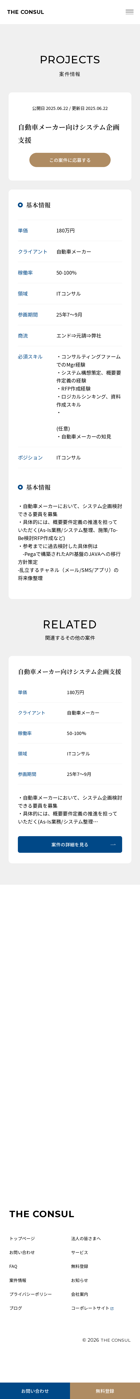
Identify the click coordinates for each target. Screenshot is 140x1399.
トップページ (23, 1258)
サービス (80, 1272)
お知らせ (80, 1301)
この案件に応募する (70, 161)
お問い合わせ (35, 1390)
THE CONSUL (27, 12)
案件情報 (18, 1301)
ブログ (16, 1330)
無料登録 (105, 1390)
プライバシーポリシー (32, 1316)
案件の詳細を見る (70, 847)
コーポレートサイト (94, 1330)
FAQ (13, 1287)
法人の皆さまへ (87, 1258)
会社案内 (80, 1316)
